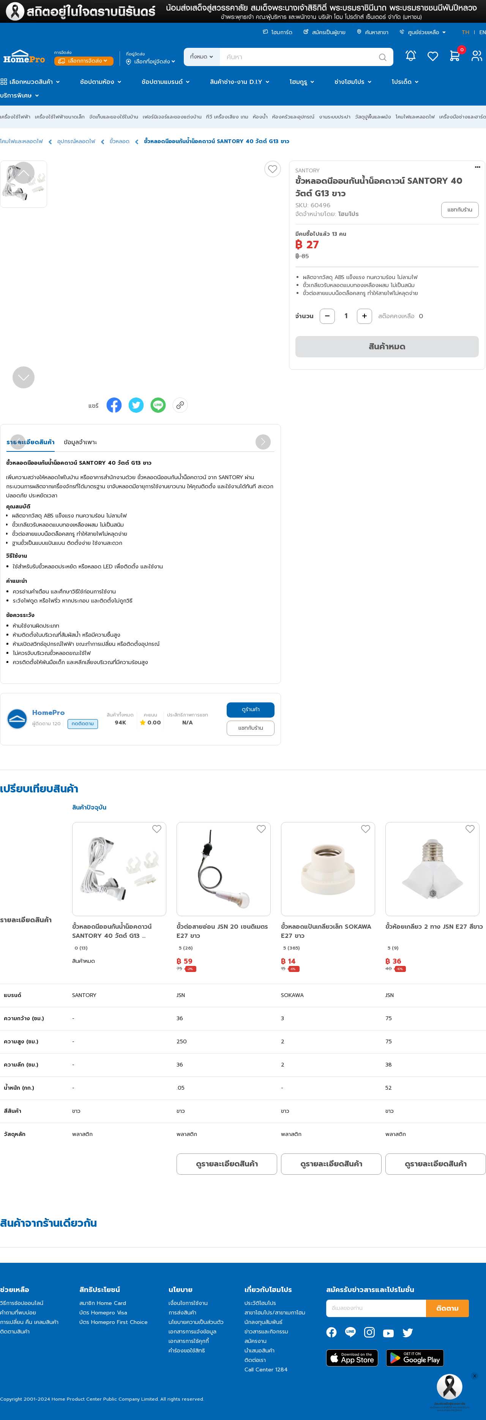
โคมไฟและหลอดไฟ (415, 116)
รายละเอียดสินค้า (30, 442)
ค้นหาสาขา (372, 32)
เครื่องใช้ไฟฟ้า (15, 116)
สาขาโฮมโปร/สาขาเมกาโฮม (275, 1313)
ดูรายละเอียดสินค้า (227, 1163)
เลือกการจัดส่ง (83, 61)
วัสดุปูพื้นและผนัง (373, 116)
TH (465, 32)
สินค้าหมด (387, 346)
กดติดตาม (83, 723)
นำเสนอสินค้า (260, 1351)
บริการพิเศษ (16, 95)
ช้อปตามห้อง (97, 82)
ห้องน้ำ (260, 116)
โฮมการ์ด (277, 32)
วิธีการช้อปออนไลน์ (21, 1303)
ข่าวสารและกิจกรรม (266, 1332)
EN (483, 32)
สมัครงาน (256, 1341)
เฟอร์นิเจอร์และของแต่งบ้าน (172, 116)
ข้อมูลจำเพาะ (80, 442)
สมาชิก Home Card (102, 1303)
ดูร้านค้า (251, 709)
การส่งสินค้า (182, 1313)
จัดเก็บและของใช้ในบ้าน (113, 116)
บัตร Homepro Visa (103, 1313)
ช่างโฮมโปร (349, 82)
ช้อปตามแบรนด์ (162, 82)
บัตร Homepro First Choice (113, 1322)
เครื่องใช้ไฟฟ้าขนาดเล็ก (60, 116)
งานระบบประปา (334, 116)
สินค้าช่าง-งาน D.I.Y (236, 82)
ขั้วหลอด (119, 141)
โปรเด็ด (402, 82)
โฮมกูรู (298, 82)
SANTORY (307, 171)
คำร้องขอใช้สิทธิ (187, 1351)
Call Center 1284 (266, 1370)
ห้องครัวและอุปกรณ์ (293, 116)
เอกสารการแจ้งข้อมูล (192, 1332)
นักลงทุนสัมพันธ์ (263, 1322)
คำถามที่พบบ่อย (18, 1313)
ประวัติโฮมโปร (260, 1303)
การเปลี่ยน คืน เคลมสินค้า (29, 1322)
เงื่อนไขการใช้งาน (188, 1303)
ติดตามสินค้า (15, 1332)
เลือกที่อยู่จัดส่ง (151, 62)
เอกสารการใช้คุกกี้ (189, 1341)
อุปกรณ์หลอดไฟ (76, 141)
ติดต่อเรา (255, 1360)
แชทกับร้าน (250, 728)
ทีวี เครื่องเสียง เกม (227, 116)
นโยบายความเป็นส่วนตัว (196, 1322)
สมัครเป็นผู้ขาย (324, 32)
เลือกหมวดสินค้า (31, 82)
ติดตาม (447, 1308)
